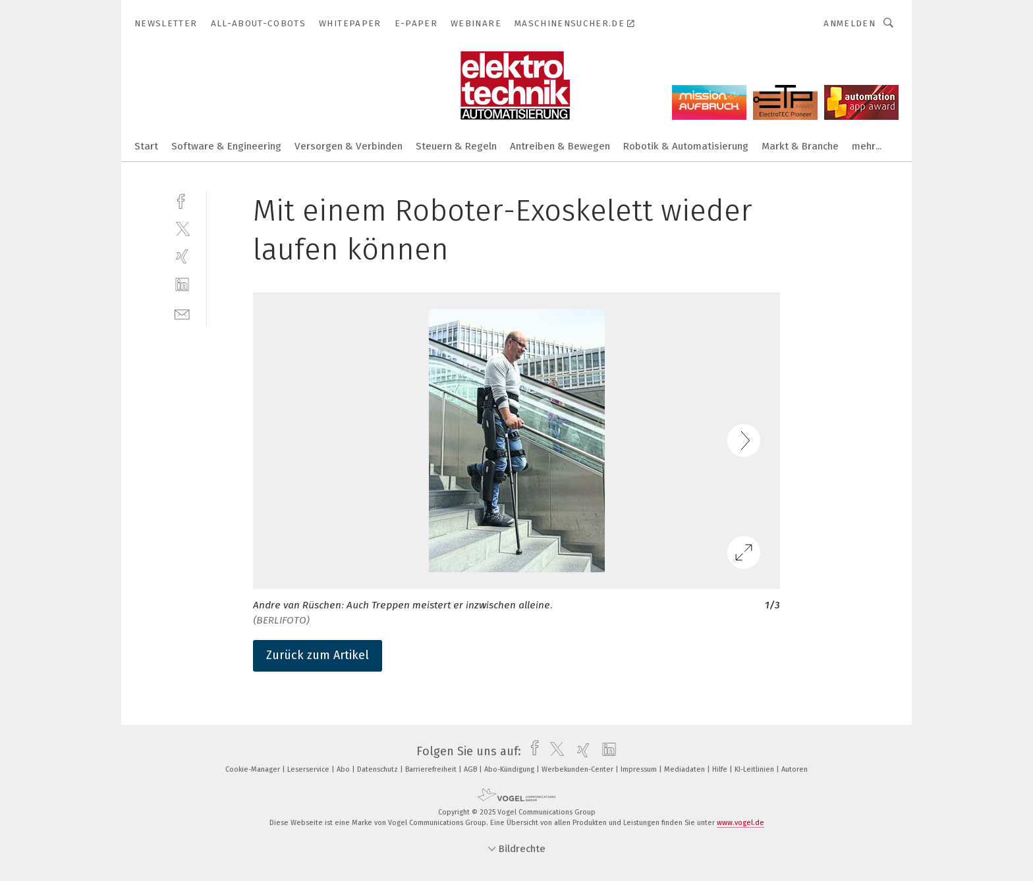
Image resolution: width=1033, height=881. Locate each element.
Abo (344, 769)
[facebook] (182, 200)
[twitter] (182, 228)
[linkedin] (182, 285)
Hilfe (720, 769)
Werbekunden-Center (578, 769)
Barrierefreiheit (432, 769)
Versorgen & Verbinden (348, 146)
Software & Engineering (226, 146)
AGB (471, 769)
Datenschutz (378, 769)
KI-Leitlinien (755, 769)
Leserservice (309, 769)
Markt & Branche (800, 146)
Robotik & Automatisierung (685, 146)
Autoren (794, 769)
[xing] (182, 256)
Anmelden (850, 23)
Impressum (640, 769)
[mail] (182, 313)
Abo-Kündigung (510, 769)
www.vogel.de (740, 822)
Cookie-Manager (253, 769)
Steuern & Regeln (456, 146)
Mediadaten (685, 769)
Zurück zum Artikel (317, 655)
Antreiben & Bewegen (560, 146)
